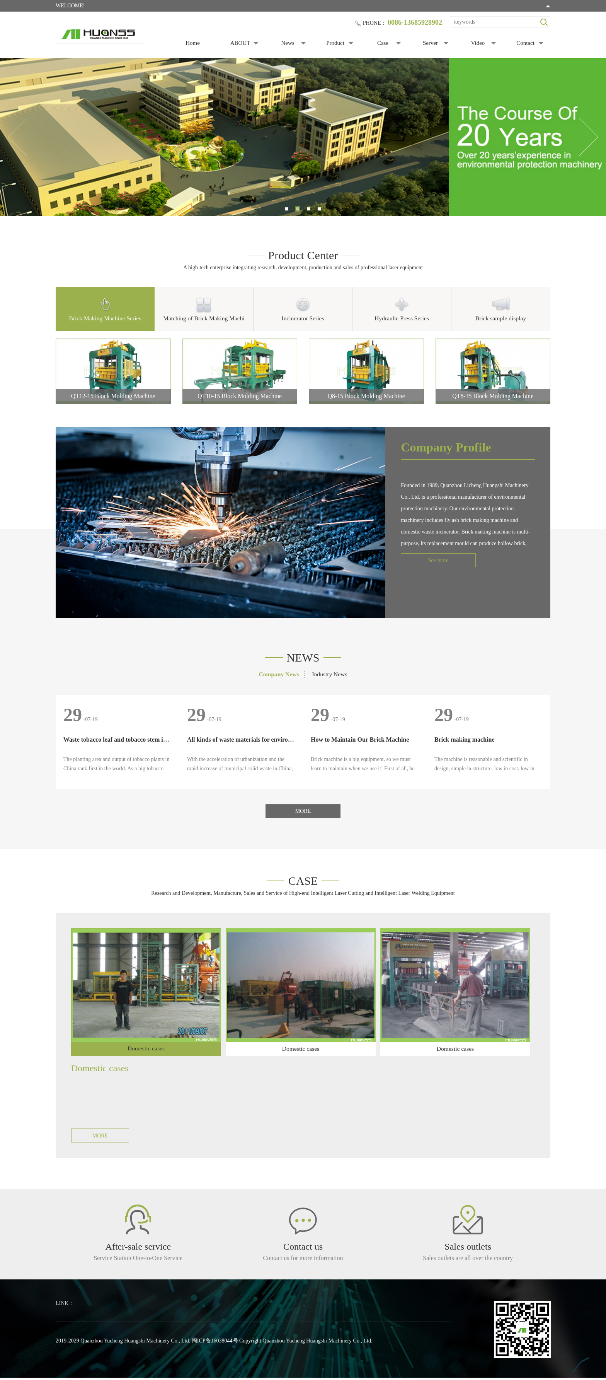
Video (478, 43)
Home (193, 43)
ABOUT (240, 43)
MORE (303, 812)
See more (430, 561)
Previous (17, 137)
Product (335, 43)
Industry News (331, 675)
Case (382, 43)
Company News (277, 675)
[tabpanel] (303, 137)
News (287, 43)
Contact (525, 43)
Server (430, 43)
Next (588, 137)
